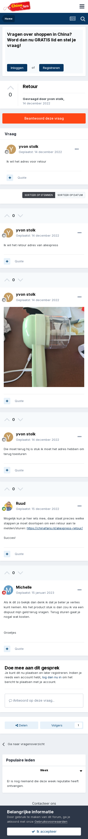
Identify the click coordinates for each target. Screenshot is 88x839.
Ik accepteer (44, 831)
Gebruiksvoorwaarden (50, 821)
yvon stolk (55, 99)
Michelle (24, 587)
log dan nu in (51, 677)
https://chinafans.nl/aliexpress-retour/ (55, 528)
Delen (21, 725)
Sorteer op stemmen (39, 195)
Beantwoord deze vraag (44, 118)
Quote (22, 177)
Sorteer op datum (70, 195)
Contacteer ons (44, 803)
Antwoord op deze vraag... (31, 700)
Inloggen (17, 68)
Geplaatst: (40, 152)
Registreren (51, 68)
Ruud (20, 503)
